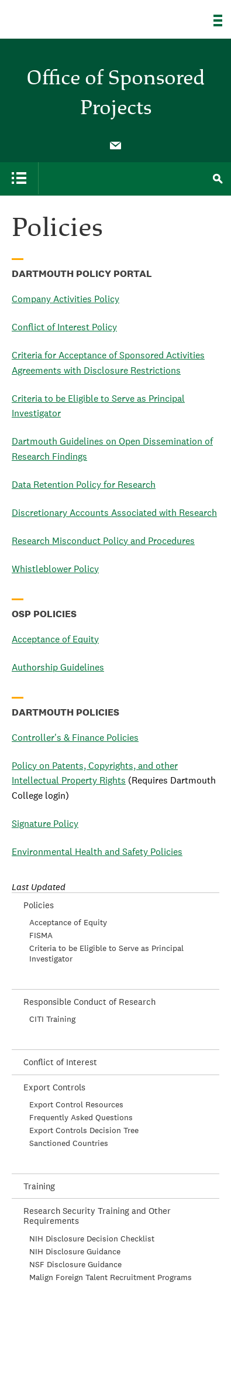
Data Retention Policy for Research (84, 484)
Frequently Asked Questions (81, 1117)
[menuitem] (115, 144)
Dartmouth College (68, 15)
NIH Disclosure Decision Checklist (91, 1238)
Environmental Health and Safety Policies (97, 852)
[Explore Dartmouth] (222, 20)
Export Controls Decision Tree (84, 1130)
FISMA (41, 935)
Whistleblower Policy (55, 569)
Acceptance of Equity (55, 639)
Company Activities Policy (65, 299)
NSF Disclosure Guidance (75, 1264)
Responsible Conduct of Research (89, 1001)
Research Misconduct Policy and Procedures (103, 541)
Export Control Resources (76, 1104)
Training (39, 1186)
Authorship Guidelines (58, 667)
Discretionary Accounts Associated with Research (114, 513)
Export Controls (54, 1087)
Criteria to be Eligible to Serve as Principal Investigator (106, 953)
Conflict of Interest (60, 1062)
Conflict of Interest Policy (64, 327)
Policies (38, 905)
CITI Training (52, 1019)
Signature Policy (45, 823)
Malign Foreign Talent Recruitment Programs (110, 1277)
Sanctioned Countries (68, 1143)
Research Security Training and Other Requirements (97, 1215)
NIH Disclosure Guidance (74, 1251)
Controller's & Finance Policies (75, 737)
